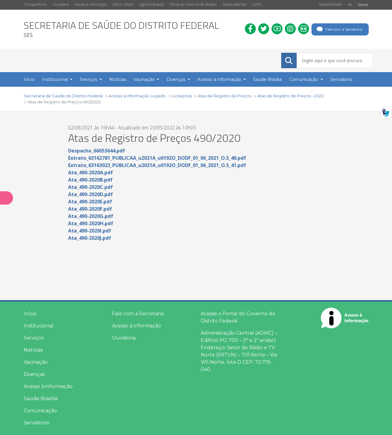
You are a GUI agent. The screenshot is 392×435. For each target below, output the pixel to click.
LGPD (257, 4)
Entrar (363, 4)
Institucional (39, 326)
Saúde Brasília (41, 398)
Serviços (34, 338)
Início (30, 313)
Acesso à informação (48, 386)
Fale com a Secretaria (338, 29)
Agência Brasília (151, 4)
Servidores (36, 423)
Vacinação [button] (144, 79)
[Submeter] (289, 60)
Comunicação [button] (304, 79)
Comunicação (40, 410)
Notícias (33, 350)
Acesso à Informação (91, 4)
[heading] (121, 29)
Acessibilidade (330, 4)
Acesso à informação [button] (219, 79)
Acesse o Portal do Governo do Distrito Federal (238, 317)
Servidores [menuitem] (341, 79)
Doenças (34, 374)
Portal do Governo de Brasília (193, 4)
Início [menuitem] (29, 79)
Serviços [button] (89, 79)
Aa (350, 4)
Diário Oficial (123, 4)
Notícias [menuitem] (117, 79)
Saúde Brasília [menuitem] (267, 79)
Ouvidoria (61, 4)
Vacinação (36, 362)
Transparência (35, 4)
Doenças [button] (176, 79)
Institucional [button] (55, 79)
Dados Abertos (234, 4)
